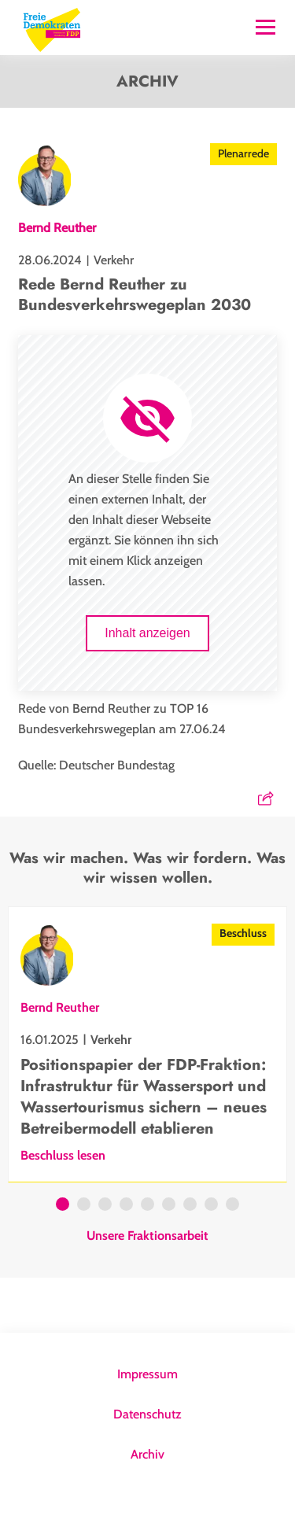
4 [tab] (126, 1206)
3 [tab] (105, 1206)
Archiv (147, 1454)
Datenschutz (147, 1414)
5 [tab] (147, 1206)
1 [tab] (62, 1206)
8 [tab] (211, 1206)
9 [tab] (232, 1206)
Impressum (147, 1374)
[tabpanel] (147, 1044)
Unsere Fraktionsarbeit (147, 1236)
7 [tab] (190, 1206)
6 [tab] (168, 1206)
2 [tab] (84, 1206)
